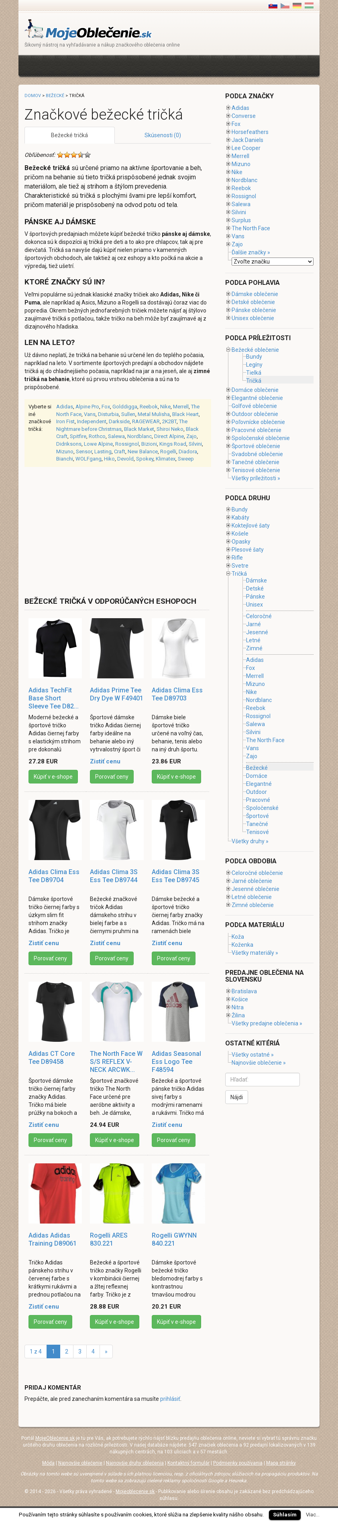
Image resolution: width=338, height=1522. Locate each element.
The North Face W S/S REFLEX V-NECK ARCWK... (116, 1062)
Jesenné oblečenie (255, 889)
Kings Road (172, 444)
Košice (240, 999)
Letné (253, 640)
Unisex (254, 605)
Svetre (240, 565)
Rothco (97, 436)
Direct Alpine (169, 436)
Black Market (139, 429)
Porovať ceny (111, 776)
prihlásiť (170, 1399)
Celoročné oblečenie (257, 873)
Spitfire (78, 436)
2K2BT (169, 421)
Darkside (119, 421)
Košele (240, 533)
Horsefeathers (250, 132)
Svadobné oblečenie (257, 454)
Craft (119, 451)
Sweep (186, 459)
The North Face (251, 228)
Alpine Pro (87, 407)
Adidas (64, 407)
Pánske (255, 596)
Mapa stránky (281, 1463)
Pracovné (258, 800)
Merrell (181, 407)
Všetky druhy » (250, 841)
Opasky (241, 541)
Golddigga (124, 407)
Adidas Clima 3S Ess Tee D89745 (176, 876)
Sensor (84, 451)
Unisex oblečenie (253, 318)
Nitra (238, 1007)
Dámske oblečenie (255, 294)
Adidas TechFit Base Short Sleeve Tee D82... (54, 698)
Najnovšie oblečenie (80, 1463)
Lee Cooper (246, 148)
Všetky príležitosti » (256, 478)
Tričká (253, 380)
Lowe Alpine (98, 444)
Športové (257, 816)
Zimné (254, 648)
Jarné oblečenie (252, 881)
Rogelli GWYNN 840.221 (174, 1239)
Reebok (149, 407)
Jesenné (257, 632)
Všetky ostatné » (253, 1054)
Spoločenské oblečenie (261, 438)
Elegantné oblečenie (257, 398)
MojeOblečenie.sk (55, 1438)
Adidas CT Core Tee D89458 (52, 1057)
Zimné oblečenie (253, 905)
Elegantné (259, 784)
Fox (106, 407)
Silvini (195, 444)
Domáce (256, 776)
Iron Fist (65, 421)
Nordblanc (139, 436)
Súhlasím (285, 1515)
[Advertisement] (170, 65)
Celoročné (259, 616)
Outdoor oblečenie (255, 414)
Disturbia (108, 414)
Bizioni (149, 444)
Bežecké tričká (69, 135)
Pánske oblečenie (254, 310)
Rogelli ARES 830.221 (109, 1239)
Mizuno (64, 451)
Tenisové (257, 832)
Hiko (109, 459)
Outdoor (256, 792)
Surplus (241, 220)
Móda (48, 1463)
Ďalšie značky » (251, 252)
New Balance (143, 451)
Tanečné (257, 824)
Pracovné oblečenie (256, 430)
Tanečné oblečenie (255, 462)
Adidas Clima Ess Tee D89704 (54, 876)
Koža (238, 937)
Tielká (253, 372)
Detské (255, 588)
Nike (165, 407)
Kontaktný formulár (188, 1463)
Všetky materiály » (255, 953)
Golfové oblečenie (254, 406)
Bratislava (244, 991)
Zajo (191, 436)
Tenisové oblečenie (256, 470)
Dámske (256, 580)
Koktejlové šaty (251, 525)
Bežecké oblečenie (255, 350)
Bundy (254, 356)
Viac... (313, 1515)
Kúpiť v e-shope (53, 776)
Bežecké (55, 95)
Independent (91, 421)
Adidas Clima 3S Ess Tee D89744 (114, 876)
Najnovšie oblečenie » (259, 1062)
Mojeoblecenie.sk (135, 1491)
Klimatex (165, 459)
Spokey (144, 459)
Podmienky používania (238, 1463)
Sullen (128, 414)
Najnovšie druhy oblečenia (135, 1463)
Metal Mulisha (154, 414)
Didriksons (68, 444)
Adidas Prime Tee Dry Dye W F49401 (116, 694)
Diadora (188, 451)
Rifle (237, 557)
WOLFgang (88, 459)
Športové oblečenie (256, 446)
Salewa (116, 436)
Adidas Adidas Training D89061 (53, 1239)
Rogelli (168, 451)
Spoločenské (262, 808)
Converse (244, 116)
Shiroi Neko (170, 429)
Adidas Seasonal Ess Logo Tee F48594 (176, 1062)
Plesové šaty (248, 549)
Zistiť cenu (105, 761)
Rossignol (127, 444)
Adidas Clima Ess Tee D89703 (177, 694)
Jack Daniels (247, 140)
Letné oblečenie (252, 897)
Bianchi (64, 459)
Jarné (253, 624)
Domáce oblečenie (255, 390)
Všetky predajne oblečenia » (267, 1023)
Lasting (103, 451)
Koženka (242, 945)
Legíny (254, 364)
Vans (90, 414)
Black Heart (185, 414)
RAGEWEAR (146, 421)
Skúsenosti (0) (163, 135)
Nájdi (236, 1097)
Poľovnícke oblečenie (258, 422)
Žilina (238, 1015)
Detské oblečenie (253, 302)
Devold (125, 459)
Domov (32, 95)
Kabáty (240, 517)
